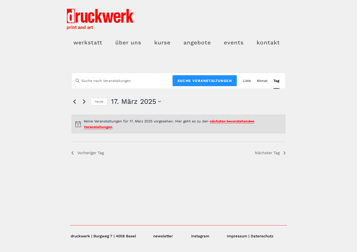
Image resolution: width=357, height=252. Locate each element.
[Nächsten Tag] (84, 102)
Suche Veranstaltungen (205, 81)
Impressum (237, 236)
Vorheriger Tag (88, 152)
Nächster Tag (270, 152)
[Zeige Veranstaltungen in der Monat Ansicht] (262, 81)
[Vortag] (74, 102)
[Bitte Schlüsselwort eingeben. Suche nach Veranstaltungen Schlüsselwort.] (122, 81)
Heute (99, 101)
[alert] (178, 124)
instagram (200, 236)
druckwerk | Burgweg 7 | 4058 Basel (103, 236)
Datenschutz (262, 236)
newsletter (163, 236)
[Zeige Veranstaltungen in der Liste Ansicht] (247, 81)
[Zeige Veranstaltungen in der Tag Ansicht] (276, 81)
